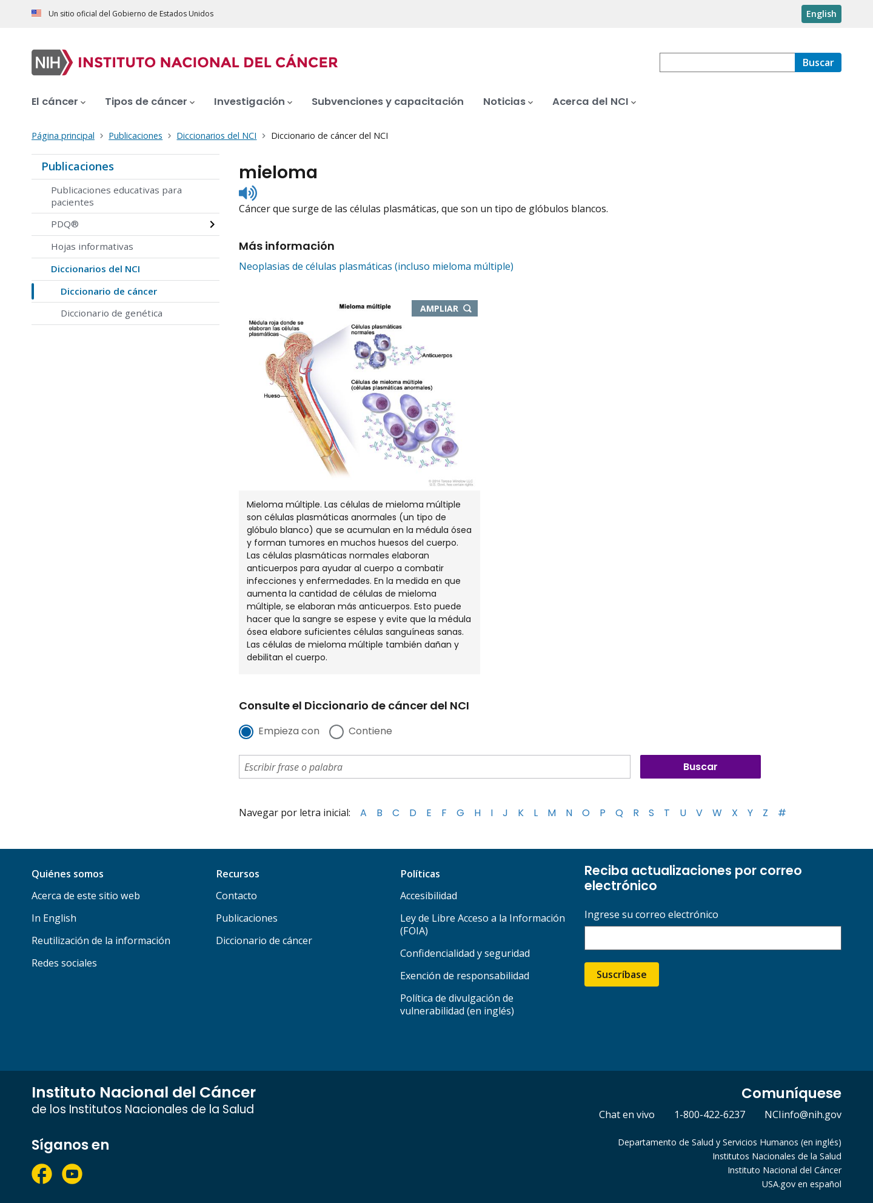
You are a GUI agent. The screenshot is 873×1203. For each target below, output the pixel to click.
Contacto (236, 895)
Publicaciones (77, 166)
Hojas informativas (92, 246)
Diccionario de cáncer (109, 291)
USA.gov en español (801, 1184)
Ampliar (449, 309)
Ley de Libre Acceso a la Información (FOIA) (482, 924)
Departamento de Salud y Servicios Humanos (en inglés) (729, 1142)
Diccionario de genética (111, 313)
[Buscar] (818, 62)
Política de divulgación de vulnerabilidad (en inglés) (457, 1004)
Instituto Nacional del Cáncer (784, 1170)
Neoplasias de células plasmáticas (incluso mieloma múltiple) (376, 266)
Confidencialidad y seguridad (465, 953)
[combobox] (727, 62)
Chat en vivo (627, 1114)
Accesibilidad (428, 895)
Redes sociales (64, 963)
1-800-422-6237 (709, 1114)
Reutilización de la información (101, 940)
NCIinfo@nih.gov (802, 1114)
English (821, 13)
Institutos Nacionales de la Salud (776, 1156)
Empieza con (288, 732)
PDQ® (65, 224)
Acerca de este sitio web (86, 895)
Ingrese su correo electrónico (651, 914)
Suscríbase (622, 974)
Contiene (370, 732)
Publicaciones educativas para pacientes (116, 196)
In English (54, 918)
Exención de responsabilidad (464, 975)
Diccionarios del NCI (95, 269)
